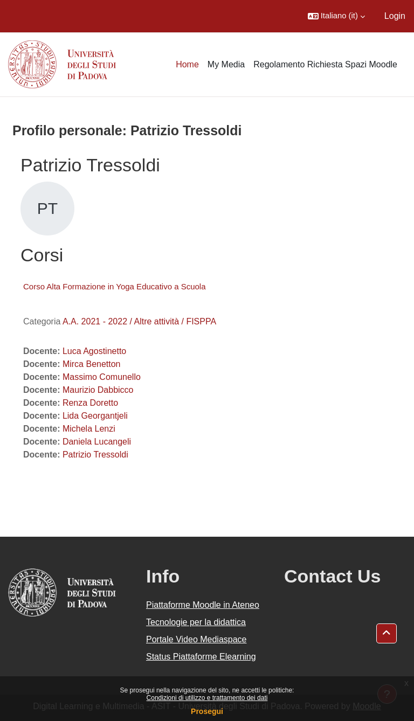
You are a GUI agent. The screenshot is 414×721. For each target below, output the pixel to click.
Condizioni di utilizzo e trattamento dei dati (207, 698)
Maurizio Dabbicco (98, 389)
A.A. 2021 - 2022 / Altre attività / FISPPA (139, 321)
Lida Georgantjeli (95, 415)
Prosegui (207, 711)
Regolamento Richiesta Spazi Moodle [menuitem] (325, 64)
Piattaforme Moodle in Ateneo (202, 604)
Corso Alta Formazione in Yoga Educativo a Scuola (114, 286)
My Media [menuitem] (226, 64)
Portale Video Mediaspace (196, 639)
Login (394, 15)
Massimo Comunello (102, 377)
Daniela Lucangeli (97, 441)
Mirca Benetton (92, 364)
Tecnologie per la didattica (196, 622)
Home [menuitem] (187, 64)
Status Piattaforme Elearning (201, 656)
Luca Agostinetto (94, 351)
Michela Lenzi (89, 428)
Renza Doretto (90, 402)
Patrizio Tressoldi (95, 454)
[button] (336, 16)
